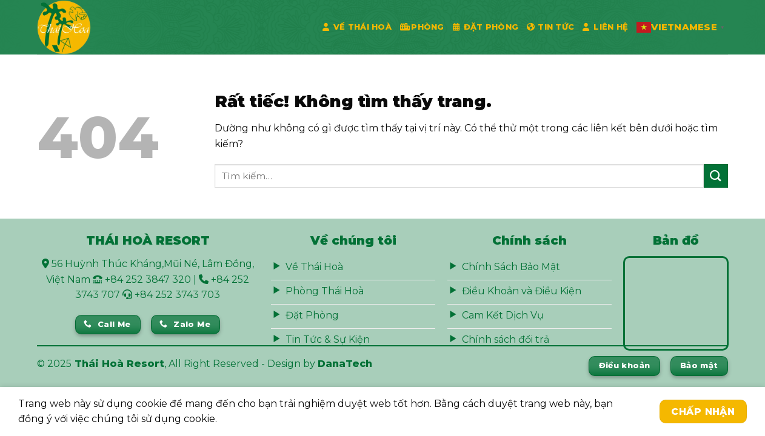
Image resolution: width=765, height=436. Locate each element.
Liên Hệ (605, 27)
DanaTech (345, 363)
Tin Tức (550, 27)
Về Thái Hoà (357, 27)
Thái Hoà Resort (119, 363)
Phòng (422, 27)
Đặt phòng (486, 27)
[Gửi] (716, 176)
